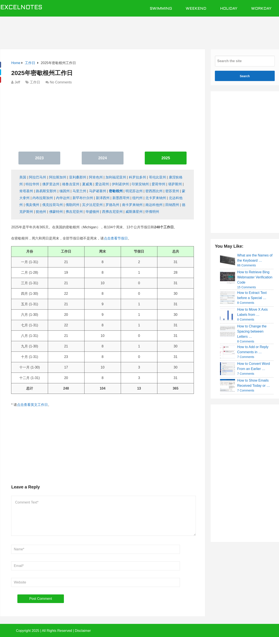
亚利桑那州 (77, 177)
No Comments (61, 82)
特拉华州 (32, 184)
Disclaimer (83, 630)
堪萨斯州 (175, 184)
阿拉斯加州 (57, 177)
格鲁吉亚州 (70, 184)
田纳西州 (172, 205)
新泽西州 (103, 198)
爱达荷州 (102, 184)
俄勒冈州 (72, 205)
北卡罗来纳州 (155, 198)
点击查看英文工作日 (32, 405)
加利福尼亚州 (116, 177)
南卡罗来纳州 (132, 205)
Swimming (161, 9)
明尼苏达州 (134, 191)
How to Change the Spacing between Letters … (252, 331)
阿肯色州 (96, 177)
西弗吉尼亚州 (112, 211)
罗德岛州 (112, 205)
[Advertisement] (140, 30)
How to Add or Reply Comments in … (252, 349)
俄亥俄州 (32, 205)
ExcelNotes (21, 8)
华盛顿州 (92, 211)
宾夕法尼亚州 (92, 205)
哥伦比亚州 (157, 177)
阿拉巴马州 (37, 177)
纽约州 (137, 198)
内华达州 (63, 198)
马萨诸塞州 (97, 191)
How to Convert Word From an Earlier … (253, 366)
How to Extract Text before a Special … (252, 295)
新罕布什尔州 (82, 198)
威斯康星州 (134, 211)
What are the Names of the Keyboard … (255, 257)
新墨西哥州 (121, 198)
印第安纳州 (140, 184)
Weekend (196, 9)
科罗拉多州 (137, 177)
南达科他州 (154, 205)
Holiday (228, 9)
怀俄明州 (152, 211)
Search (245, 76)
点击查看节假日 (116, 238)
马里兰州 (79, 191)
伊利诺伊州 (120, 184)
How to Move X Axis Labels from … (252, 312)
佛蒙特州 (56, 211)
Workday (261, 9)
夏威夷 (87, 184)
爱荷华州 (158, 184)
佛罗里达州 (50, 184)
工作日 (35, 82)
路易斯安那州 (46, 191)
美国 (22, 177)
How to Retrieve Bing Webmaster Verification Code (254, 277)
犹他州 (41, 211)
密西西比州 (154, 191)
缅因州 (64, 191)
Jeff (17, 82)
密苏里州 (172, 191)
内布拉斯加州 (42, 198)
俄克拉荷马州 (52, 205)
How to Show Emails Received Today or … (253, 383)
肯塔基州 (26, 191)
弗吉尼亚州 (74, 211)
